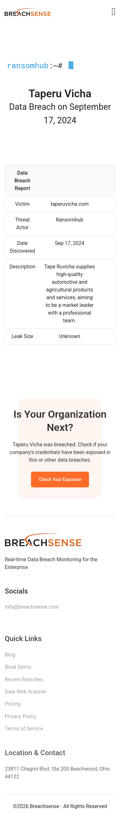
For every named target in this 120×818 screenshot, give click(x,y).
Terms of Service (24, 730)
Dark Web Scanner (25, 693)
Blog (10, 656)
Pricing (13, 705)
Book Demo (18, 669)
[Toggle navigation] (114, 11)
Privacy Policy (20, 718)
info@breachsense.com (32, 608)
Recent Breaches (24, 681)
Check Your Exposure (60, 480)
